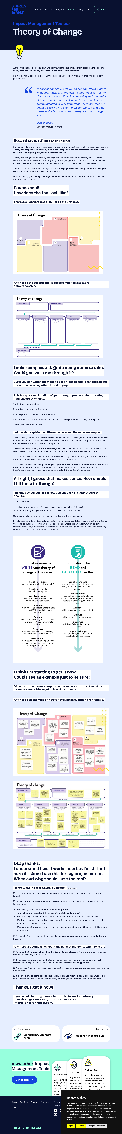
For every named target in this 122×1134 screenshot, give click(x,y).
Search (88, 9)
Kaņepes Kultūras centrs (49, 126)
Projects (60, 9)
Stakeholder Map (63, 1074)
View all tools (22, 1079)
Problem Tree (92, 1070)
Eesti (103, 9)
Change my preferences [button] (96, 1126)
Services (49, 9)
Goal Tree (74, 1072)
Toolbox (72, 9)
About (38, 9)
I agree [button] (70, 1126)
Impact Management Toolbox (42, 23)
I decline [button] (81, 1126)
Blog (81, 9)
